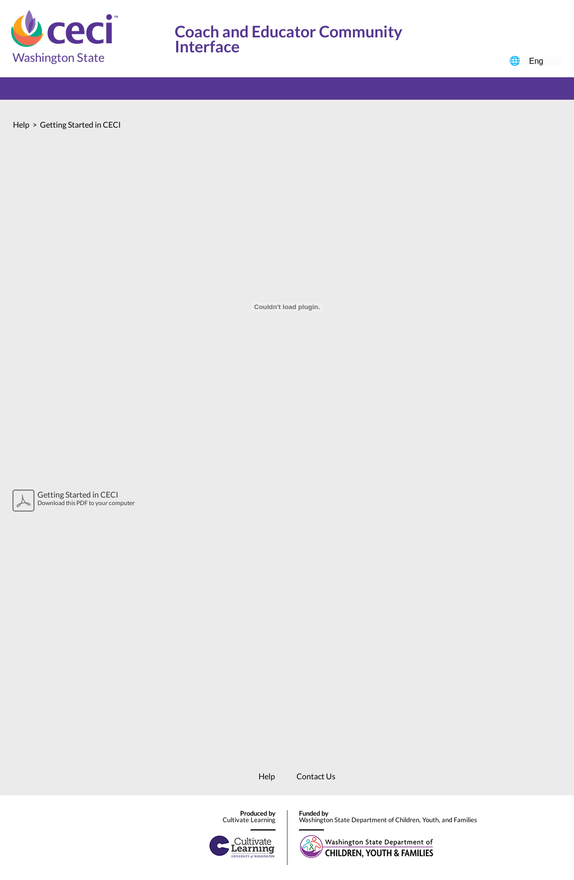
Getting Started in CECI (80, 124)
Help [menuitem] (267, 776)
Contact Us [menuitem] (315, 776)
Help (21, 124)
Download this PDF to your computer (93, 498)
